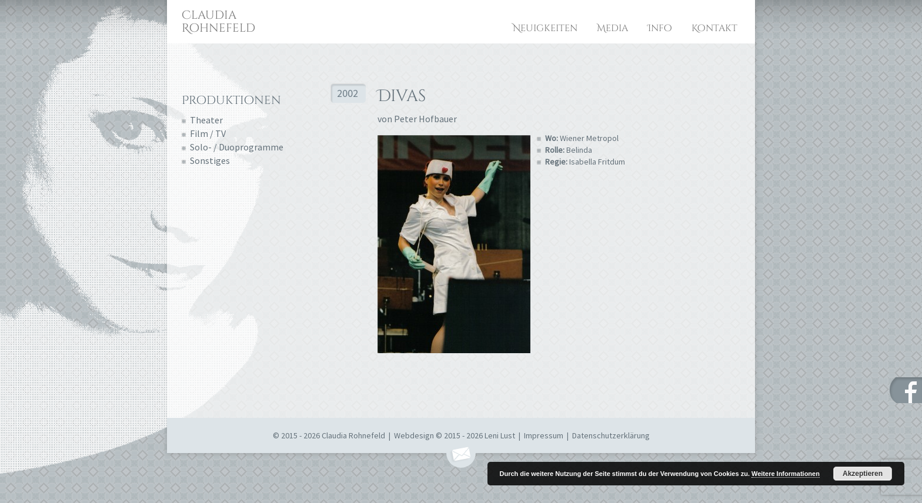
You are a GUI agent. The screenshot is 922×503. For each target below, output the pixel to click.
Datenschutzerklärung (611, 435)
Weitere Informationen (785, 473)
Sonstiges (210, 160)
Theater (206, 120)
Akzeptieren (863, 474)
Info (659, 28)
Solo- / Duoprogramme (236, 147)
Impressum (543, 435)
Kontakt (714, 28)
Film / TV (208, 133)
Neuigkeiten (545, 28)
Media (612, 28)
